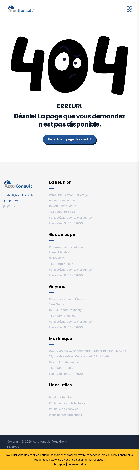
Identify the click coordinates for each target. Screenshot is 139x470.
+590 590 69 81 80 (62, 264)
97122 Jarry (57, 258)
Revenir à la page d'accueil (69, 139)
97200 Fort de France (64, 362)
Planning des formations (65, 415)
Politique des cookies (63, 409)
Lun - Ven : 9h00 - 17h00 (66, 223)
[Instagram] (8, 207)
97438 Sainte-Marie (62, 206)
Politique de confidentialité (67, 403)
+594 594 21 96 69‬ (62, 316)
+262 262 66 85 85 (62, 211)
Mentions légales (60, 397)
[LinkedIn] (14, 207)
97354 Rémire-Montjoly (65, 310)
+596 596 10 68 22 (62, 368)
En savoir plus (77, 464)
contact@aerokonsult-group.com (71, 217)
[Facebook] (4, 207)
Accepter (59, 464)
